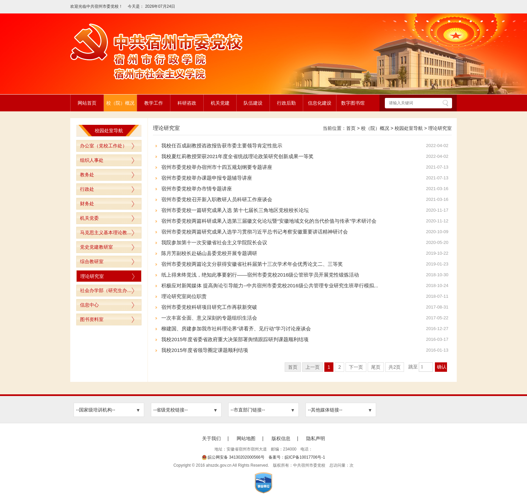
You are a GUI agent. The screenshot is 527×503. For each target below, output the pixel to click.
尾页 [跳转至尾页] (375, 367)
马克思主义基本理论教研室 (108, 232)
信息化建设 (319, 103)
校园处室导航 (409, 128)
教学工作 (153, 103)
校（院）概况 (120, 103)
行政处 (87, 189)
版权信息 (281, 438)
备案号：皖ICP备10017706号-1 (297, 457)
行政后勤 (286, 103)
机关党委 (89, 218)
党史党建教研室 (96, 247)
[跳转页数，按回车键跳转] (426, 367)
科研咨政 (186, 103)
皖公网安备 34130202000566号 (233, 457)
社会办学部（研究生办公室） (110, 290)
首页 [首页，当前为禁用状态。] (292, 367)
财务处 (87, 203)
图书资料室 (92, 319)
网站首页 (87, 103)
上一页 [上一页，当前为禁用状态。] (313, 367)
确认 (441, 366)
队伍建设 (253, 103)
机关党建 (220, 103)
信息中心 (89, 305)
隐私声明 (315, 438)
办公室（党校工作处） (103, 145)
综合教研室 (92, 261)
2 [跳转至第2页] (339, 367)
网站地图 (246, 438)
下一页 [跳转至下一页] (356, 367)
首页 (351, 128)
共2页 (395, 367)
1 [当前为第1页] (329, 367)
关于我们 (211, 438)
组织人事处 (92, 160)
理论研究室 (92, 276)
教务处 (87, 174)
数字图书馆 (353, 103)
